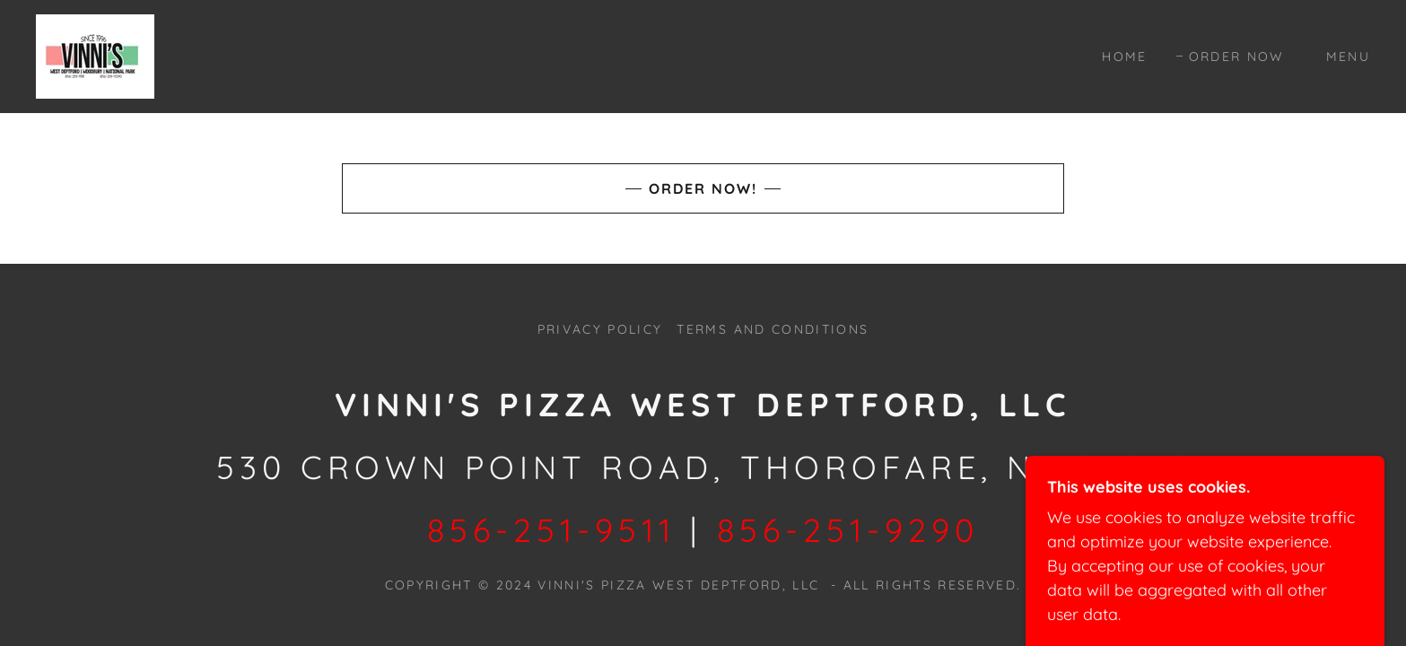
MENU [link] (1348, 56)
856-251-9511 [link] (551, 530)
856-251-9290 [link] (848, 530)
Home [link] (1124, 56)
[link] (95, 55)
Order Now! (703, 188)
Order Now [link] (1237, 56)
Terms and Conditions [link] (773, 329)
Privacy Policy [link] (600, 329)
